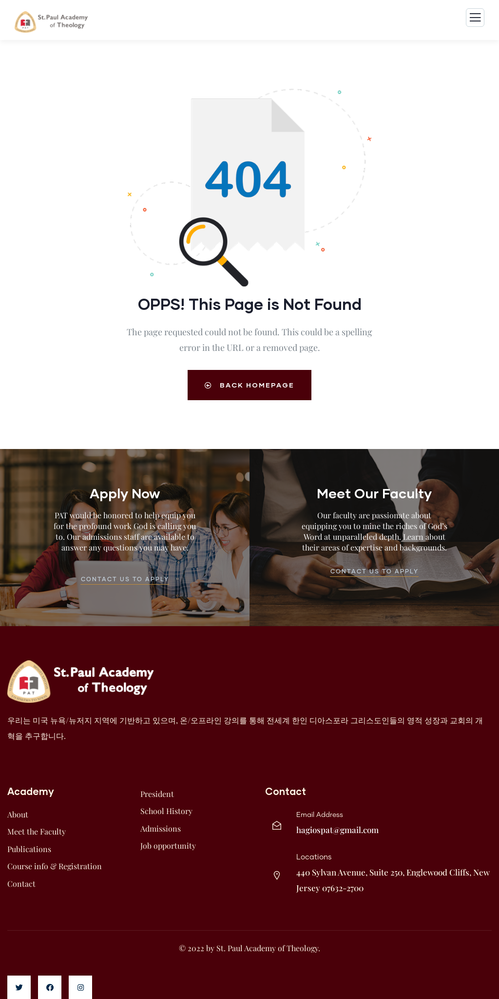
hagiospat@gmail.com (337, 829)
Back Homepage (249, 385)
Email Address (319, 815)
